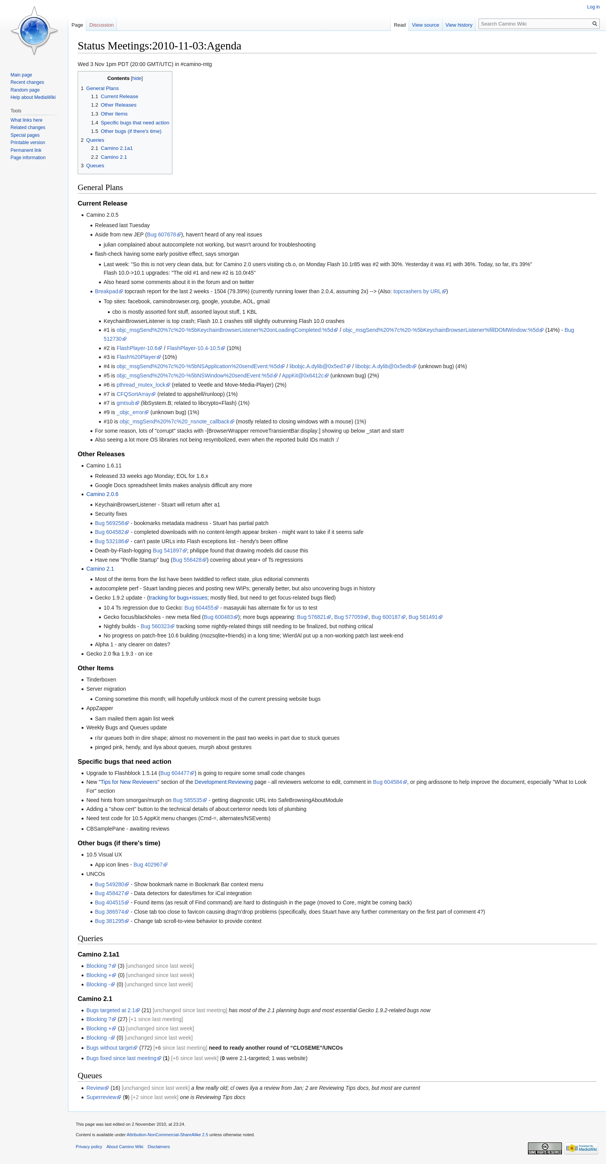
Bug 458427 (109, 893)
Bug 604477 (175, 773)
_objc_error (130, 412)
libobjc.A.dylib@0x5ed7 (317, 366)
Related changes (27, 127)
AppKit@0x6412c (302, 375)
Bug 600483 (218, 617)
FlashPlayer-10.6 (137, 348)
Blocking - (98, 984)
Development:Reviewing (224, 782)
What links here (26, 120)
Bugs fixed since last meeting (121, 1058)
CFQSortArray (134, 394)
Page (77, 25)
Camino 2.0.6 (102, 494)
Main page (21, 75)
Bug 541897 (167, 550)
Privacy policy (89, 1146)
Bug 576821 (311, 617)
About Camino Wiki (125, 1146)
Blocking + (98, 975)
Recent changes (27, 82)
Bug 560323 (155, 626)
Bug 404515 (109, 902)
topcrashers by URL (417, 291)
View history (459, 25)
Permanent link (25, 150)
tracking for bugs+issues (178, 598)
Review (95, 1088)
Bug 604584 (387, 782)
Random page (24, 90)
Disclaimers (159, 1146)
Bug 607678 (161, 234)
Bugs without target (109, 1048)
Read (400, 25)
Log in (593, 7)
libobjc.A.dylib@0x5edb (383, 366)
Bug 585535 (188, 800)
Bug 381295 (109, 921)
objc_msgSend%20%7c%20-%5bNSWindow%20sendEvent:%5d (195, 375)
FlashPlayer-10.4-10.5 (193, 348)
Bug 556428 (187, 560)
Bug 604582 (109, 532)
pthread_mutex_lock (141, 385)
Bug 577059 (349, 617)
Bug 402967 (148, 865)
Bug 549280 (109, 884)
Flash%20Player (136, 357)
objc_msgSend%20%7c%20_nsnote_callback (174, 421)
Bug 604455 (199, 608)
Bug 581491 (423, 617)
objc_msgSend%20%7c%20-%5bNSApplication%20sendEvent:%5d (198, 366)
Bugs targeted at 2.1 (110, 1010)
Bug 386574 (109, 912)
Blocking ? (98, 966)
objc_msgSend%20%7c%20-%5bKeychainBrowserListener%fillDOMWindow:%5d (441, 330)
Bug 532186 (109, 541)
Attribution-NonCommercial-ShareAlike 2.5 (167, 1134)
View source (425, 25)
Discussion (101, 25)
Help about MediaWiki (33, 97)
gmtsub (125, 403)
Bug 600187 (386, 617)
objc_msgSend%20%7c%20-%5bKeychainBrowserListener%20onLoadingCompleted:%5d (225, 330)
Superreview (101, 1097)
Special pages (24, 135)
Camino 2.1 (100, 569)
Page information (28, 157)
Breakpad (106, 291)
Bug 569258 (109, 523)
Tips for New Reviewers (128, 782)
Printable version (27, 142)
